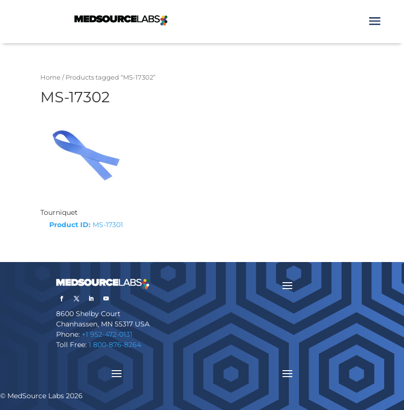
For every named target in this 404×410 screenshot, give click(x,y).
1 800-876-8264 (115, 344)
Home (50, 77)
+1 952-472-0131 (107, 334)
